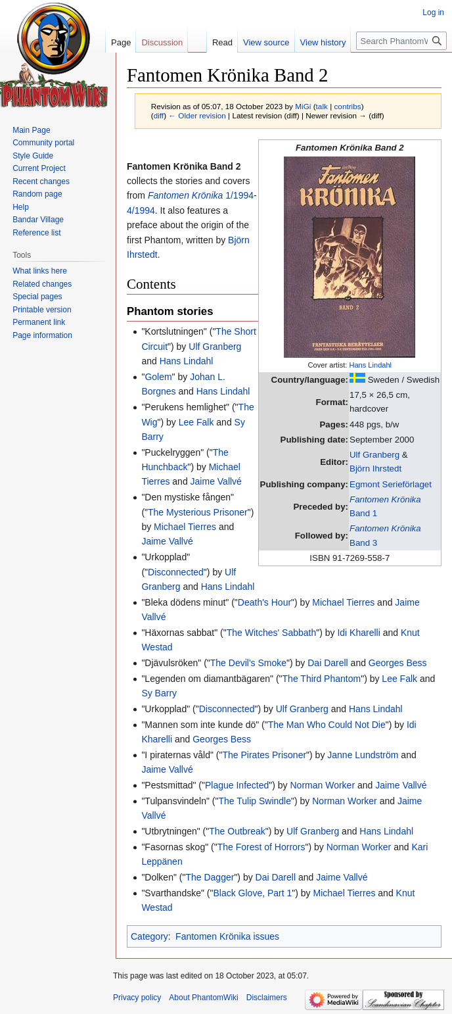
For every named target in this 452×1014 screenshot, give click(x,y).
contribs (347, 106)
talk (322, 106)
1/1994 (239, 195)
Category (149, 936)
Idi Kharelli (358, 632)
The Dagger (209, 877)
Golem (158, 377)
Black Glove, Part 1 (252, 893)
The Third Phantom (321, 678)
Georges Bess (398, 663)
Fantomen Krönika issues (227, 936)
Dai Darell (327, 663)
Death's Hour (264, 602)
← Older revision (197, 115)
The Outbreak (237, 831)
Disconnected (176, 572)
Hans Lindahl (370, 365)
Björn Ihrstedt (375, 468)
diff (159, 115)
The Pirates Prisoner (264, 755)
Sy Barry (159, 693)
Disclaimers (266, 997)
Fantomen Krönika (185, 195)
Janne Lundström (362, 755)
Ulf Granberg (374, 455)
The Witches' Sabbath (272, 632)
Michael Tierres (185, 526)
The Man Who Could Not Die (327, 724)
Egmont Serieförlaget (391, 484)
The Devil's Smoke (248, 663)
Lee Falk (196, 422)
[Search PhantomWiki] (401, 41)
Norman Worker (322, 785)
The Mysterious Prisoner (198, 512)
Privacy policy (137, 997)
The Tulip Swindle (255, 801)
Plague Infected (237, 785)
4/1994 (141, 210)
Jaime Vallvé (216, 481)
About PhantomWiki (203, 997)
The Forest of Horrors (261, 847)
